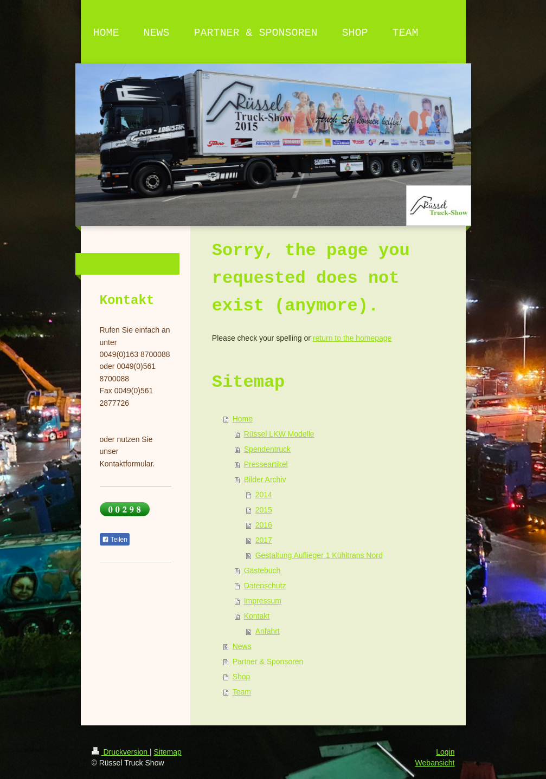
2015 (263, 509)
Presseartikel (266, 464)
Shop (241, 676)
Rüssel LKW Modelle (279, 434)
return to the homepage (352, 338)
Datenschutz (265, 585)
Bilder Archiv (265, 479)
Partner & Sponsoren (268, 661)
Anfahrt (267, 631)
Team (242, 691)
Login (445, 752)
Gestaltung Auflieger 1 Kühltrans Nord (319, 555)
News (242, 646)
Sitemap (168, 752)
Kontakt (256, 616)
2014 (263, 494)
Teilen (114, 539)
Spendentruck (267, 449)
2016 (263, 525)
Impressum (262, 600)
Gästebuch (262, 570)
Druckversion (121, 752)
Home (243, 418)
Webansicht (435, 762)
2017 (263, 540)
